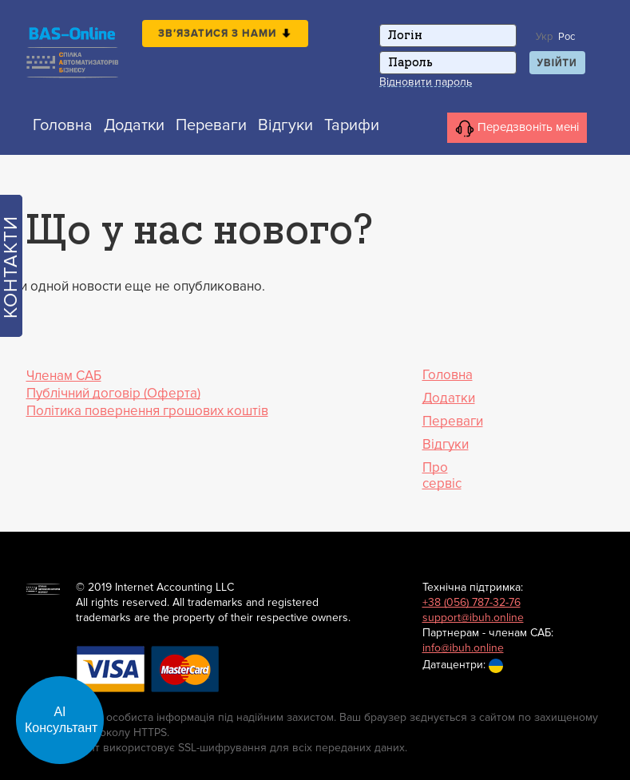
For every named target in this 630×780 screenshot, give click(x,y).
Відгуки (285, 125)
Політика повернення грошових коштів (147, 410)
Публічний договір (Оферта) (113, 393)
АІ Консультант (61, 719)
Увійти (557, 63)
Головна (63, 125)
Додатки (134, 125)
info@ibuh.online (463, 648)
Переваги (211, 125)
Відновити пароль (425, 82)
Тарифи (351, 125)
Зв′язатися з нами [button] (225, 33)
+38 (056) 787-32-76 (471, 602)
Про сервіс (442, 476)
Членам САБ (63, 375)
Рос (566, 36)
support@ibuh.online (473, 617)
